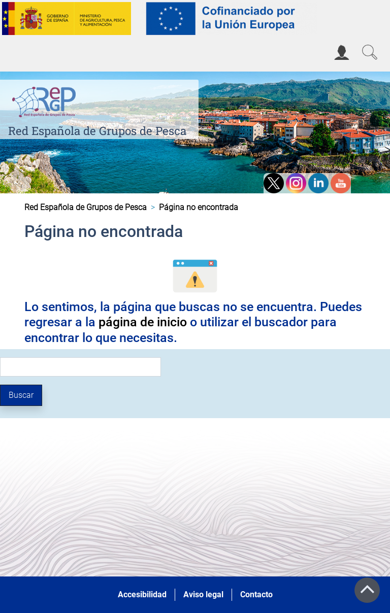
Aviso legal (203, 594)
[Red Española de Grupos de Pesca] (46, 100)
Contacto (256, 594)
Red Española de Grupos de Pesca (97, 130)
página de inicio (143, 321)
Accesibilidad (142, 594)
